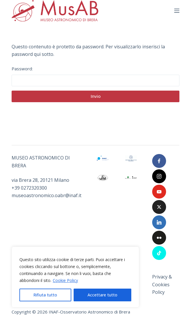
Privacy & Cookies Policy (162, 284)
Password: (96, 76)
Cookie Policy (65, 280)
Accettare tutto (102, 295)
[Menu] (176, 10)
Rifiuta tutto (45, 295)
